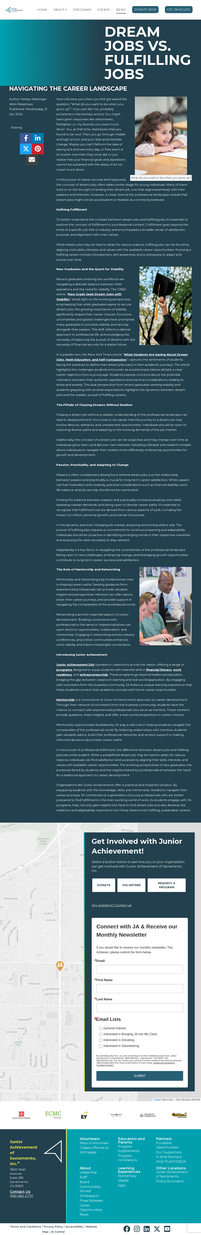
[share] (26, 139)
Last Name (104, 999)
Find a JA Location (170, 1181)
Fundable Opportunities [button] (167, 1145)
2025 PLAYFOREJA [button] (171, 1161)
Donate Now (145, 9)
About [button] (85, 1168)
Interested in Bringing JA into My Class (130, 1034)
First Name (104, 980)
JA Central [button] (58, 1231)
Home (42, 10)
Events (104, 10)
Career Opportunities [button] (91, 1207)
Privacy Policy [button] (53, 1226)
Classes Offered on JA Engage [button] (94, 1150)
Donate (103, 885)
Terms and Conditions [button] (25, 1226)
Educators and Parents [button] (131, 1140)
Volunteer (131, 885)
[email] (32, 161)
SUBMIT (140, 1075)
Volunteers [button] (90, 1139)
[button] (66, 10)
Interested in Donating (118, 1040)
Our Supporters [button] (168, 1152)
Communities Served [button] (90, 1189)
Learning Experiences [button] (129, 1169)
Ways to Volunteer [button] (94, 1143)
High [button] (121, 1185)
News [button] (84, 1214)
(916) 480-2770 (21, 1196)
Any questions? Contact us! (112, 905)
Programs (82, 10)
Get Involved (178, 9)
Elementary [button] (127, 1176)
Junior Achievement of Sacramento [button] (172, 1174)
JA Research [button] (89, 1196)
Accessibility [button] (74, 1226)
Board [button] (84, 1182)
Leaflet (157, 1099)
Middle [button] (123, 1180)
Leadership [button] (88, 1172)
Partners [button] (164, 1139)
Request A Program (166, 885)
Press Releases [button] (91, 1200)
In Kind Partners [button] (169, 1157)
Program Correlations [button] (127, 1158)
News (121, 10)
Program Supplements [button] (129, 1149)
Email (100, 960)
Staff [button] (83, 1177)
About (59, 10)
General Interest (114, 1028)
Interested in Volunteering (121, 1046)
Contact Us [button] (20, 1191)
